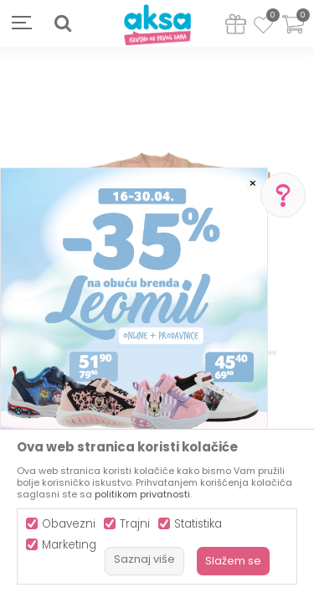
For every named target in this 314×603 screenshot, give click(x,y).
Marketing (69, 545)
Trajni (135, 524)
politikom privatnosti (142, 494)
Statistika (198, 524)
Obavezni (68, 524)
